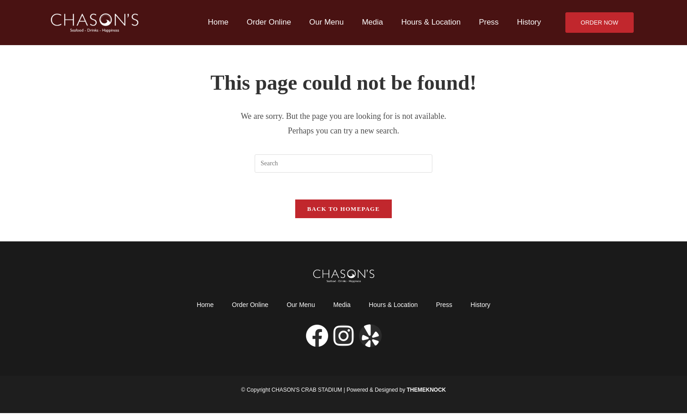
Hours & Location (431, 22)
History (529, 22)
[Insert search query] (343, 163)
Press (488, 22)
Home (218, 22)
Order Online (269, 22)
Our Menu (326, 22)
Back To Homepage (343, 209)
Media (372, 22)
